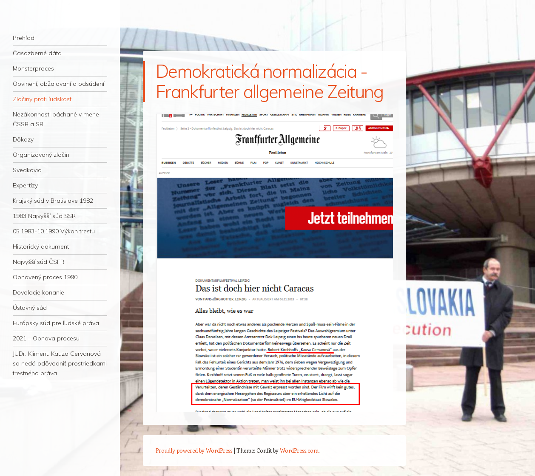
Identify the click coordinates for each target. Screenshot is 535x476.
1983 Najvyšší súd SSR (44, 216)
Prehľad (23, 38)
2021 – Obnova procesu (46, 338)
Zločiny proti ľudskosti (43, 99)
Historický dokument (41, 246)
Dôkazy (23, 139)
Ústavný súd (30, 308)
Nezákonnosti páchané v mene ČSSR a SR (56, 119)
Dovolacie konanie (38, 292)
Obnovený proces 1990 (45, 277)
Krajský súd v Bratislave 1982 (53, 200)
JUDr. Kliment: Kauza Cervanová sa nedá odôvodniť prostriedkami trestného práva (60, 363)
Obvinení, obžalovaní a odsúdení (58, 84)
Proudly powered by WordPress (194, 450)
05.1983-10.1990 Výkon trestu (54, 231)
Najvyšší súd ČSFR (38, 262)
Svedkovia (27, 170)
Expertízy (25, 185)
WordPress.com (299, 450)
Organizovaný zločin (41, 155)
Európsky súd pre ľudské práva (56, 323)
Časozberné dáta (37, 53)
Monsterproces (33, 68)
